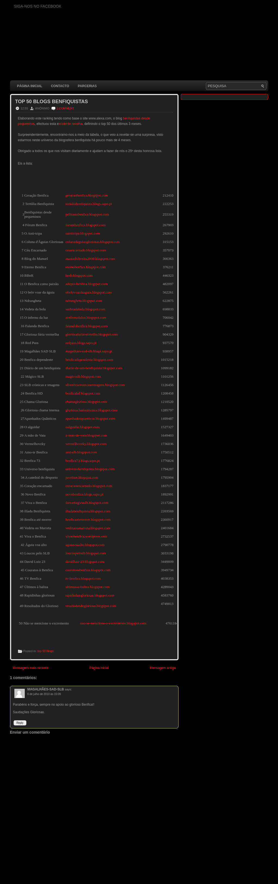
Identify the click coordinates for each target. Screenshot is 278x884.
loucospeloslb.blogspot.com (85, 553)
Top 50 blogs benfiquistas (51, 101)
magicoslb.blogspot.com (83, 376)
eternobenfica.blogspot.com (85, 267)
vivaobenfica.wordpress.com (86, 536)
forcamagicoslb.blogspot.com (86, 503)
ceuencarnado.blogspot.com (85, 250)
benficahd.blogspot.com (82, 393)
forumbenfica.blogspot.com (85, 225)
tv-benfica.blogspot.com (83, 578)
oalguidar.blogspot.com (82, 427)
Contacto (60, 86)
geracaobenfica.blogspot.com (86, 195)
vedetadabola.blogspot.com (85, 309)
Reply (20, 722)
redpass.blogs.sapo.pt (80, 343)
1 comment (65, 108)
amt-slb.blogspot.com (81, 452)
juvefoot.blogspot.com (81, 477)
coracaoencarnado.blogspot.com (88, 486)
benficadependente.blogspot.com (89, 360)
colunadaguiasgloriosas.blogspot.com (92, 242)
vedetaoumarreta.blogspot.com (87, 528)
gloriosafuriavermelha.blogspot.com (91, 334)
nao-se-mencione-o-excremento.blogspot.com (113, 623)
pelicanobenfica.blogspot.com (87, 214)
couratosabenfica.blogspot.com (88, 570)
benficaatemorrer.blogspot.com (88, 519)
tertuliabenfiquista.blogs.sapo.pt (88, 204)
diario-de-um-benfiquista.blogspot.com (93, 368)
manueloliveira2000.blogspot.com (90, 259)
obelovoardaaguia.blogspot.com (88, 292)
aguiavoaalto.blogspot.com (85, 545)
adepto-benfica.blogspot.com (86, 284)
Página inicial (29, 86)
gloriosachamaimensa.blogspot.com (91, 410)
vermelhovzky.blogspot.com (86, 444)
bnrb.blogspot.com (79, 275)
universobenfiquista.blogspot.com (90, 469)
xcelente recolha (70, 124)
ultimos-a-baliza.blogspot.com (87, 587)
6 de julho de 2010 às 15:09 (44, 694)
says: (68, 689)
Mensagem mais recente (30, 668)
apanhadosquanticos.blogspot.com (90, 418)
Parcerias (87, 86)
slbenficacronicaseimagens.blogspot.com (95, 385)
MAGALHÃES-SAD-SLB (45, 689)
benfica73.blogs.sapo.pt (82, 461)
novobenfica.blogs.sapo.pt (84, 494)
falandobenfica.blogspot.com (86, 326)
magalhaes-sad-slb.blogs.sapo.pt (88, 351)
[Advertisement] (109, 869)
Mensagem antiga (163, 668)
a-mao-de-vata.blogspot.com (86, 435)
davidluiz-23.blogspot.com (84, 562)
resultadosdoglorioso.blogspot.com (90, 606)
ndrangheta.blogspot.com (83, 301)
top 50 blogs (45, 651)
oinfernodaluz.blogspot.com (85, 317)
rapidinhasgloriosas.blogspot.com (89, 595)
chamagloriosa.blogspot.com (86, 402)
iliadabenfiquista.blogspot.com (87, 511)
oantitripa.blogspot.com (82, 233)
